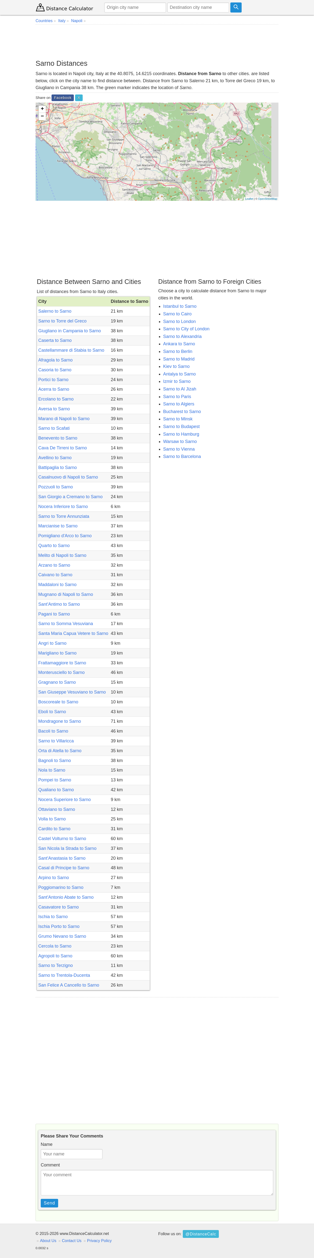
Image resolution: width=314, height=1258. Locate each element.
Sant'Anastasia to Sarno (62, 858)
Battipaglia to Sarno (57, 467)
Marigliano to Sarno (57, 653)
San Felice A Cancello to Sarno (68, 985)
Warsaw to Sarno (180, 441)
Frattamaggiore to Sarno (62, 662)
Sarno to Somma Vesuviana (65, 623)
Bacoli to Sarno (53, 731)
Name (46, 1144)
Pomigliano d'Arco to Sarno (65, 535)
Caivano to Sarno (55, 574)
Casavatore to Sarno (58, 907)
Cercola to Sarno (54, 946)
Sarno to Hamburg (181, 434)
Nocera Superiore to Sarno (64, 799)
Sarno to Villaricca (56, 740)
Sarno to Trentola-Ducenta (64, 975)
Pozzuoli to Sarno (55, 486)
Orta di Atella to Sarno (59, 750)
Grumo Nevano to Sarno (62, 936)
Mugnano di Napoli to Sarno (65, 594)
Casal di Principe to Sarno (63, 867)
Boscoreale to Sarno (58, 701)
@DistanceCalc (200, 1234)
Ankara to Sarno (179, 343)
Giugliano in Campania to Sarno (69, 330)
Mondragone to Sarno (59, 721)
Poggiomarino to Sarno (60, 887)
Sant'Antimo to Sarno (59, 604)
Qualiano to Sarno (56, 789)
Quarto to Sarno (54, 545)
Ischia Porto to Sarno (58, 926)
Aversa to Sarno (54, 408)
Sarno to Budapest (181, 426)
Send (49, 1203)
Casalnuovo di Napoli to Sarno (68, 477)
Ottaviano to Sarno (56, 809)
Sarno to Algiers (178, 403)
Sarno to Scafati (54, 428)
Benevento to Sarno (57, 438)
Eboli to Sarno (52, 711)
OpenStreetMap (267, 198)
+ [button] (42, 109)
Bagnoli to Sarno (54, 760)
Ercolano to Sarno (56, 399)
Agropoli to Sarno (55, 955)
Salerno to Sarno (54, 311)
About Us (48, 1240)
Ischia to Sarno (53, 916)
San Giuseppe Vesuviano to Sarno (72, 692)
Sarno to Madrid (179, 359)
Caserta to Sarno (55, 340)
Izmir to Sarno (177, 381)
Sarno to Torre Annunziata (63, 516)
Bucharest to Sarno (182, 411)
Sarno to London (179, 321)
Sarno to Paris (177, 396)
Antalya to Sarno (179, 374)
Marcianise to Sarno (58, 525)
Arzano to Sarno (54, 565)
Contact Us (71, 1240)
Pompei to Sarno (54, 779)
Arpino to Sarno (53, 877)
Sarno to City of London (186, 328)
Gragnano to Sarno (57, 682)
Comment (50, 1165)
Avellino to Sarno (55, 457)
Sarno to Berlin (177, 351)
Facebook (62, 98)
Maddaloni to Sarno (57, 584)
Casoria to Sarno (54, 369)
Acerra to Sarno (53, 389)
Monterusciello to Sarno (61, 672)
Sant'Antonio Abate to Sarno (66, 897)
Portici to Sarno (53, 379)
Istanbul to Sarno (179, 306)
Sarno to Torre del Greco (62, 321)
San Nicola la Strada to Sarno (67, 848)
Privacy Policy (99, 1240)
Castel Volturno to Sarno (62, 838)
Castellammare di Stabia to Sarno (71, 350)
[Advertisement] (157, 41)
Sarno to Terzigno (55, 965)
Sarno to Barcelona (182, 456)
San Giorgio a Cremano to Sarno (70, 496)
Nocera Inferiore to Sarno (63, 506)
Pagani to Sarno (54, 614)
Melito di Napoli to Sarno (62, 555)
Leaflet (249, 198)
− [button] (42, 116)
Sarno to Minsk (178, 418)
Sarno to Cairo (177, 313)
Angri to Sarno (52, 643)
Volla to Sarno (52, 818)
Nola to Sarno (51, 770)
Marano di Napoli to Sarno (64, 418)
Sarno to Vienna (179, 449)
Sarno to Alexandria (182, 336)
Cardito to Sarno (54, 828)
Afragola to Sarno (55, 360)
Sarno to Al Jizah (179, 389)
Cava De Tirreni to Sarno (62, 447)
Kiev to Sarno (176, 366)
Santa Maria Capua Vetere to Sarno (73, 633)
